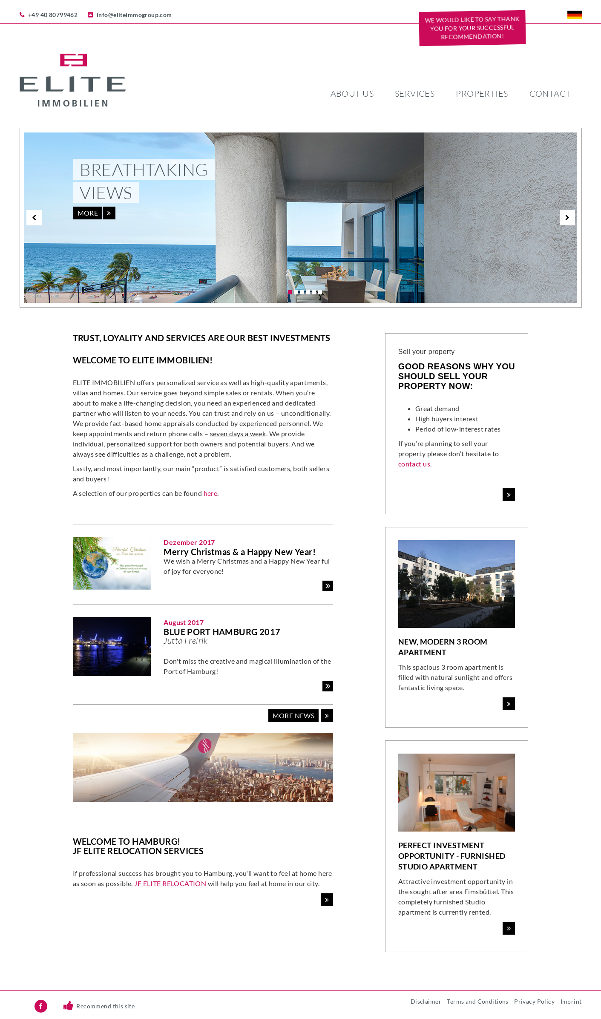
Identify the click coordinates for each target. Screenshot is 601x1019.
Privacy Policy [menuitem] (534, 1001)
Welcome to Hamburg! (127, 841)
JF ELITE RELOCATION (170, 883)
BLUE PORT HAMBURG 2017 (222, 632)
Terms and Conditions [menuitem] (477, 1001)
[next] (567, 217)
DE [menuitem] (574, 15)
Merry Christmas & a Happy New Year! (240, 552)
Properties (482, 93)
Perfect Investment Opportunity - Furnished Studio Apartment (452, 856)
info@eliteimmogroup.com (134, 14)
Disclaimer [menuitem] (426, 1001)
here (211, 493)
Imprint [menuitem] (571, 1001)
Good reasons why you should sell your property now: (456, 376)
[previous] (34, 217)
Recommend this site (105, 1006)
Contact (550, 93)
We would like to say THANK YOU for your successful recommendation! (472, 27)
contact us (414, 464)
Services (414, 93)
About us (352, 93)
